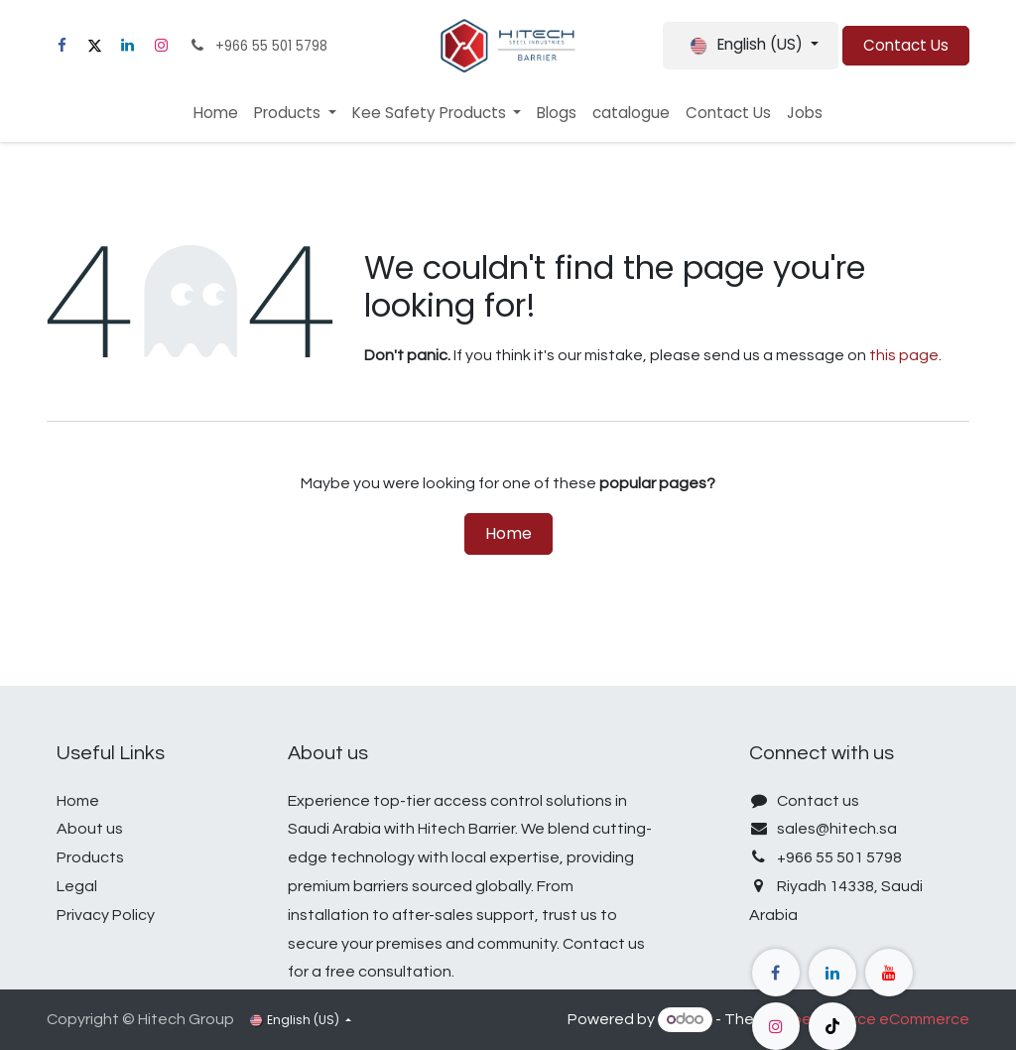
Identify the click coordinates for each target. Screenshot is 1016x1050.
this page (904, 355)
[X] (94, 46)
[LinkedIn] (128, 46)
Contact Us (906, 45)
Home (508, 533)
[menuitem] (216, 112)
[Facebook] (61, 46)
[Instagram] (161, 46)
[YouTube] (889, 972)
